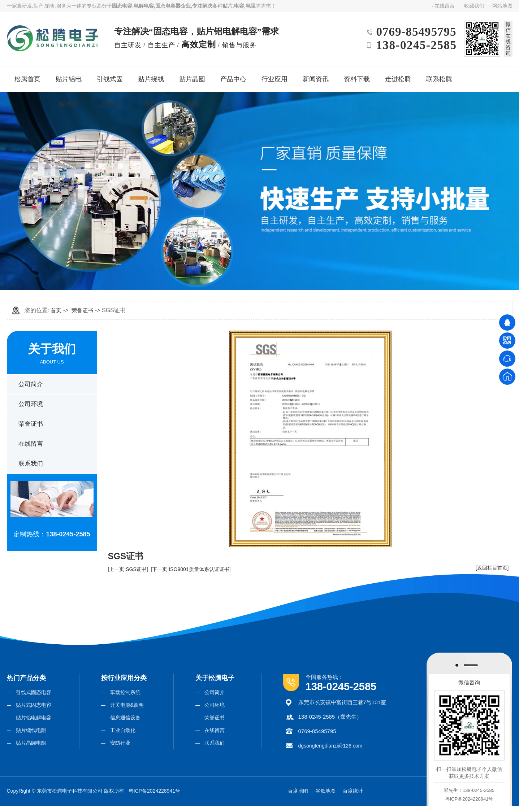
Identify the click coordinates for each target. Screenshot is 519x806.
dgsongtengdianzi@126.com (330, 746)
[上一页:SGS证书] (128, 569)
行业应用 (273, 76)
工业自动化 (122, 730)
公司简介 (30, 384)
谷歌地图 (325, 791)
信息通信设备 (125, 717)
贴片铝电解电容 (71, 81)
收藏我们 (474, 6)
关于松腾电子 (214, 677)
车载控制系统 (125, 692)
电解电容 (144, 6)
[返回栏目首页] (492, 568)
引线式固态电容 (112, 81)
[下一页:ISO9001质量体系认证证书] (191, 569)
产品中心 (232, 76)
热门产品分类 (26, 677)
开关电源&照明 (127, 705)
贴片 (227, 6)
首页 (56, 310)
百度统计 (353, 791)
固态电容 (122, 6)
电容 (239, 6)
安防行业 (120, 743)
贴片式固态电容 (33, 705)
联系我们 (30, 463)
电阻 (251, 6)
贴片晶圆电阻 (193, 81)
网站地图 (502, 6)
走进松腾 (397, 76)
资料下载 (356, 76)
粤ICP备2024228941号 (154, 791)
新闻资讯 (315, 76)
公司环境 (30, 404)
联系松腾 (438, 76)
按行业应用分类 (124, 677)
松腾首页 (26, 76)
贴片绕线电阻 (152, 81)
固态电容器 (168, 6)
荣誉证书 (30, 424)
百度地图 (298, 791)
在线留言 (444, 6)
